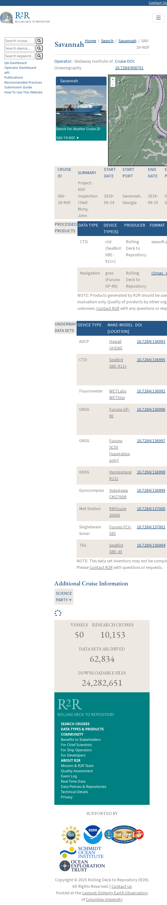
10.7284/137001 (151, 527)
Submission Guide (18, 87)
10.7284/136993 (151, 342)
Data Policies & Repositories (83, 786)
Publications (13, 77)
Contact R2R (107, 308)
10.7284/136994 (151, 545)
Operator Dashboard (20, 67)
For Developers (73, 755)
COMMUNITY (72, 734)
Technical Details (74, 791)
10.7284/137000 (151, 509)
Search (107, 41)
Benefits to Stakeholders (81, 739)
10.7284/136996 (151, 409)
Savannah (127, 41)
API (7, 72)
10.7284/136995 (151, 360)
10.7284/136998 (151, 472)
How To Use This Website (23, 92)
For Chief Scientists (76, 744)
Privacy (66, 797)
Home (90, 41)
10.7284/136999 (151, 490)
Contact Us (158, 3)
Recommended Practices (23, 82)
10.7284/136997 (151, 441)
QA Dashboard (15, 63)
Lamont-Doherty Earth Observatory (115, 893)
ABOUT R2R (70, 760)
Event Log (69, 776)
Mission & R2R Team (77, 765)
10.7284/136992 (151, 391)
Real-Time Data (73, 781)
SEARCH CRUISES (75, 723)
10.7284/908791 (129, 68)
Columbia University (104, 900)
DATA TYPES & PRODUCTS (82, 729)
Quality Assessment (77, 770)
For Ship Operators (76, 750)
